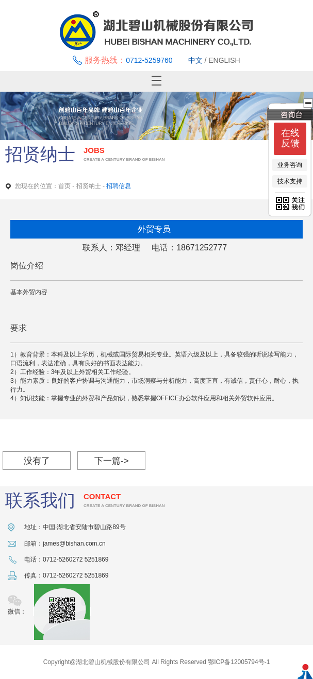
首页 (64, 186)
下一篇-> (111, 461)
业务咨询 (289, 164)
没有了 (37, 461)
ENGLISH (224, 60)
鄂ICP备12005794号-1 (239, 662)
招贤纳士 (88, 186)
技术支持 (289, 181)
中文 (195, 60)
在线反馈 (290, 138)
